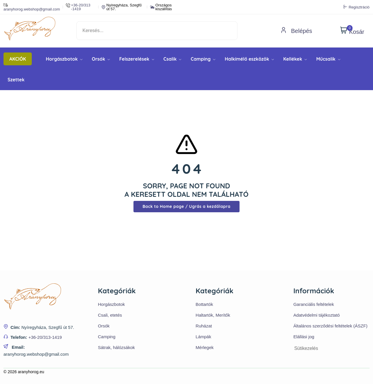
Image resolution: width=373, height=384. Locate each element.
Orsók (101, 59)
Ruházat (204, 325)
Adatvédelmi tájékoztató (316, 315)
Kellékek (295, 59)
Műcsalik (328, 59)
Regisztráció (357, 7)
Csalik (172, 59)
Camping (203, 59)
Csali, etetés (110, 315)
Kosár (352, 31)
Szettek (16, 80)
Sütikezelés (306, 348)
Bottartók (204, 304)
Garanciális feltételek (313, 304)
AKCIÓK (17, 59)
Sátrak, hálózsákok (116, 347)
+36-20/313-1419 (45, 337)
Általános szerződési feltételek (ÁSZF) (330, 325)
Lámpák (203, 336)
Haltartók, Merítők (213, 315)
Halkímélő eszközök (249, 59)
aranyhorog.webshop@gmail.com (31, 7)
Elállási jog (303, 336)
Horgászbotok (64, 59)
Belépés (296, 31)
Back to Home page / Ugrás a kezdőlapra (186, 206)
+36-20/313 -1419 (78, 7)
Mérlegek (205, 347)
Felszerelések (136, 59)
